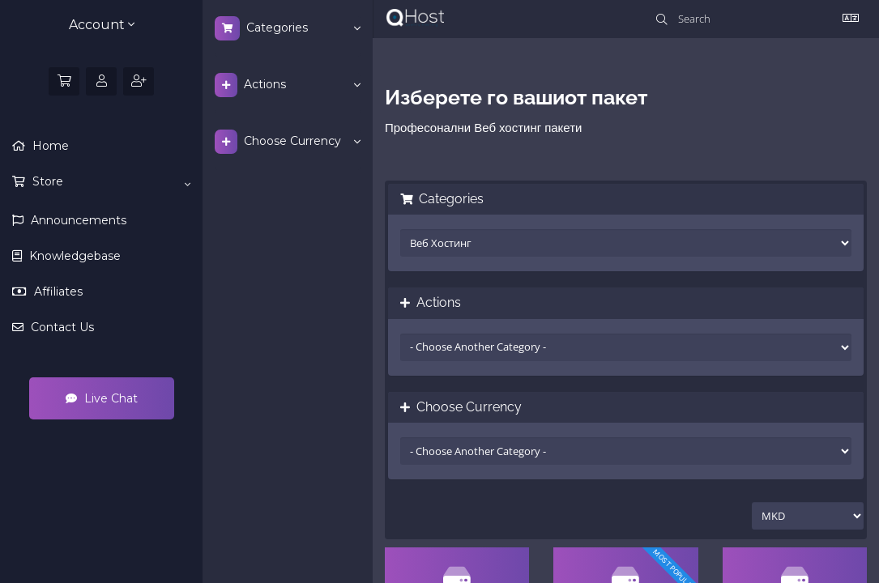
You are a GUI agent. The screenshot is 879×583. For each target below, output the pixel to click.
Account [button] (101, 24)
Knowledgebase (73, 256)
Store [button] (109, 182)
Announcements (77, 220)
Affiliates (57, 291)
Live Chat (102, 398)
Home (49, 145)
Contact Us (61, 327)
